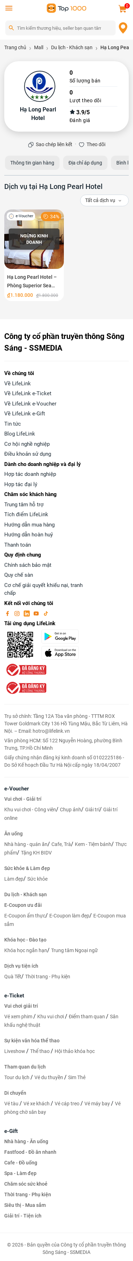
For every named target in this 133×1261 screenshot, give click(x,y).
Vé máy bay (97, 1103)
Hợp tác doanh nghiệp (30, 474)
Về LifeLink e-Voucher (30, 404)
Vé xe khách (37, 1103)
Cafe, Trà (61, 844)
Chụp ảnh (70, 809)
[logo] (67, 7)
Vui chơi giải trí (21, 1006)
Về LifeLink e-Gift (24, 413)
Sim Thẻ (76, 1077)
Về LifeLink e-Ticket (27, 393)
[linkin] (27, 613)
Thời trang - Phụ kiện (47, 976)
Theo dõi (96, 144)
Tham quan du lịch (25, 1067)
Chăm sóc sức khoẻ (26, 1184)
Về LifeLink (17, 383)
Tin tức (12, 424)
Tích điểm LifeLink (26, 514)
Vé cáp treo (68, 1103)
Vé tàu (12, 1103)
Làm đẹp (13, 879)
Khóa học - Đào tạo (25, 940)
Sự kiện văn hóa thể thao (32, 1040)
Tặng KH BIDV (36, 853)
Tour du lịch (17, 1077)
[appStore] (62, 653)
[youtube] (37, 613)
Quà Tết (12, 976)
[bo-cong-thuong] (25, 669)
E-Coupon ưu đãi (23, 905)
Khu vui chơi (51, 1016)
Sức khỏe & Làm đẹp (27, 868)
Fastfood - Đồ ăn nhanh (30, 1152)
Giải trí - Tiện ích (22, 1216)
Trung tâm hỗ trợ (24, 504)
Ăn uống (13, 833)
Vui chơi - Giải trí (22, 799)
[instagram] (18, 613)
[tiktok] (46, 613)
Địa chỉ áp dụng (85, 163)
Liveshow (15, 1051)
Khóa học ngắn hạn (25, 950)
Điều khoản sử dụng (27, 454)
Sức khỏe (37, 879)
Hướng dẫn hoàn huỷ (28, 534)
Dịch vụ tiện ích (21, 966)
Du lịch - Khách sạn (25, 894)
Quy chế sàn (18, 575)
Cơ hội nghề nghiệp (27, 444)
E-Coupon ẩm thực (24, 916)
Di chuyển (15, 1093)
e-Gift (11, 1131)
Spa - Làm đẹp (20, 1173)
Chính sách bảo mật (27, 565)
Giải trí (92, 809)
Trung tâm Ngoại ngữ (74, 950)
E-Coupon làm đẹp (69, 916)
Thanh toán (17, 545)
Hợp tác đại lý (20, 484)
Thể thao (40, 1051)
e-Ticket (14, 995)
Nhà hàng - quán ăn (26, 844)
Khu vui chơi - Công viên (30, 809)
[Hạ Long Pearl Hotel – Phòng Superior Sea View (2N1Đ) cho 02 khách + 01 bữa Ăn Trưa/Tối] (34, 255)
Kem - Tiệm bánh (93, 844)
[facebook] (8, 613)
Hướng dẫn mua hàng (29, 525)
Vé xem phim (18, 1016)
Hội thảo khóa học (75, 1051)
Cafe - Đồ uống (20, 1162)
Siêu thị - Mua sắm (25, 1205)
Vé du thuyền (49, 1077)
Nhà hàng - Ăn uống (26, 1141)
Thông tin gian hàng (32, 163)
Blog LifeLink (19, 434)
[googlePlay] (62, 636)
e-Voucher (16, 788)
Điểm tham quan (87, 1016)
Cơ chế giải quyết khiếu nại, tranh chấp (43, 589)
